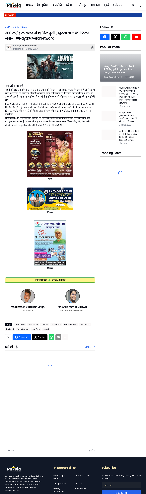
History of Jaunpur (58, 490)
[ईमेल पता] (121, 485)
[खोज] (138, 5)
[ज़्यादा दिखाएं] (65, 337)
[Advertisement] (33, 414)
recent (46, 329)
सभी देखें (88, 346)
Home (29, 5)
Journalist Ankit (82, 475)
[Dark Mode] (132, 5)
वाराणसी (95, 5)
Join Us (78, 483)
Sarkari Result (81, 488)
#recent (44, 324)
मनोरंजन (117, 5)
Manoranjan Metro (59, 477)
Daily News (56, 324)
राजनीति (57, 5)
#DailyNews (21, 27)
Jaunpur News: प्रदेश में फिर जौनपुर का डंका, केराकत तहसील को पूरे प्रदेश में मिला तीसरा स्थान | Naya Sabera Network (129, 95)
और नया (10, 450)
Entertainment (70, 324)
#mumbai (33, 324)
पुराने (91, 450)
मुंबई (106, 5)
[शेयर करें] (91, 47)
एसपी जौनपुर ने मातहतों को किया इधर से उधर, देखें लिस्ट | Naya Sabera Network (129, 135)
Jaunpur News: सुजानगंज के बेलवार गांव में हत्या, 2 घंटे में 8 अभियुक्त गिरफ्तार (128, 117)
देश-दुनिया (43, 5)
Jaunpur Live (59, 483)
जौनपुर (82, 5)
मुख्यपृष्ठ (9, 27)
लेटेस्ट (69, 5)
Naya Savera (23, 329)
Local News (85, 324)
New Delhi (36, 329)
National (10, 329)
